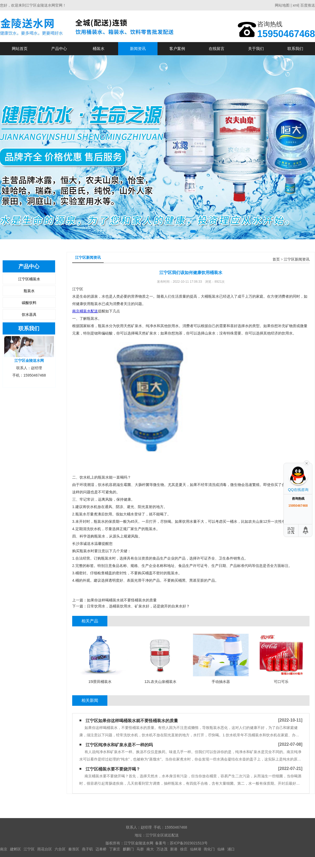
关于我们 (256, 48)
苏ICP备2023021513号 (188, 843)
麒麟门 (128, 849)
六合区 (60, 849)
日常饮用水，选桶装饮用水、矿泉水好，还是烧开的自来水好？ (138, 606)
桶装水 (98, 48)
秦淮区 (73, 849)
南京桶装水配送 (85, 311)
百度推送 (307, 5)
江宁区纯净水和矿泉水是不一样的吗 (119, 745)
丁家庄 (114, 849)
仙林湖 (195, 849)
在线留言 (216, 48)
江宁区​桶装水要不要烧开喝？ (113, 769)
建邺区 (15, 849)
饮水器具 (29, 314)
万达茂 (161, 849)
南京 (3, 849)
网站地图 (282, 5)
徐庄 (183, 849)
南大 (150, 849)
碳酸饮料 (29, 303)
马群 (140, 849)
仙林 (221, 849)
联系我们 (295, 48)
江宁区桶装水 (29, 279)
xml (295, 5)
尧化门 (209, 849)
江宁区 (29, 849)
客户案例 (177, 48)
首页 (276, 259)
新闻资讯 (138, 48)
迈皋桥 (101, 849)
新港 (173, 849)
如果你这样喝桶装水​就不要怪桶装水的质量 (122, 600)
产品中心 (59, 48)
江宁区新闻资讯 (296, 259)
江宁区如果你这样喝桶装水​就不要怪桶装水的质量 (132, 720)
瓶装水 (29, 291)
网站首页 (20, 48)
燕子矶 (87, 849)
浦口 (231, 849)
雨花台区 (44, 849)
